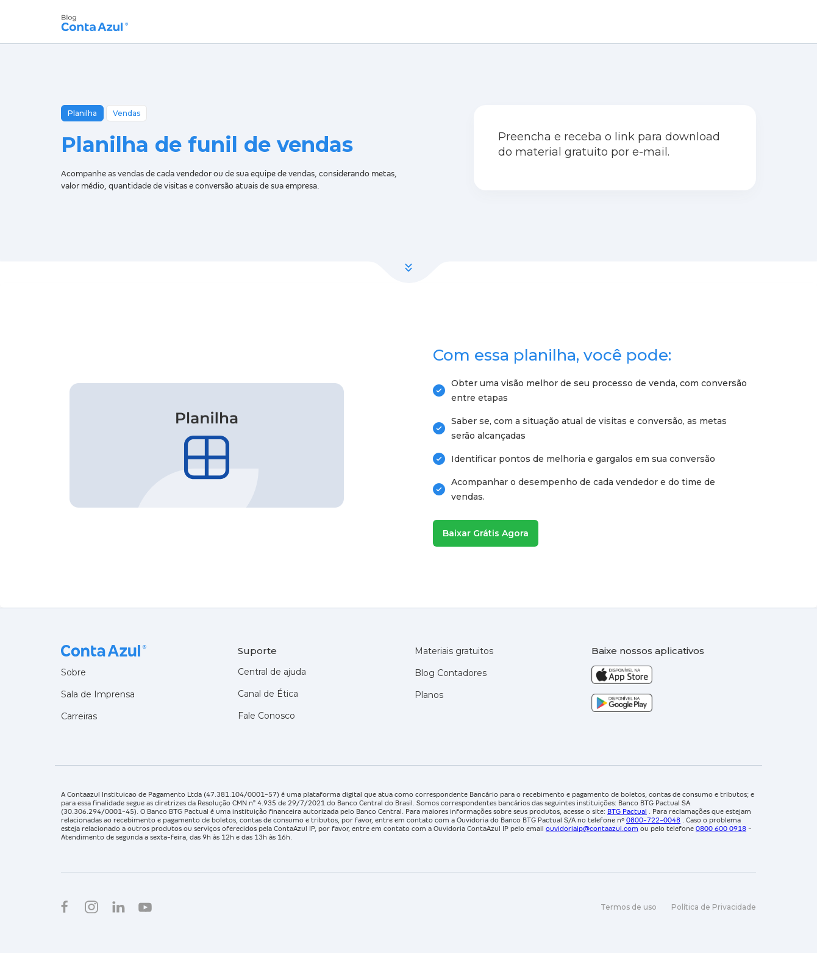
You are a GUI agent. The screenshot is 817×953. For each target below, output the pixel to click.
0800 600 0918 (721, 828)
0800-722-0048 (653, 820)
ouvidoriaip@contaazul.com (592, 828)
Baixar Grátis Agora (486, 533)
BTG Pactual (627, 811)
